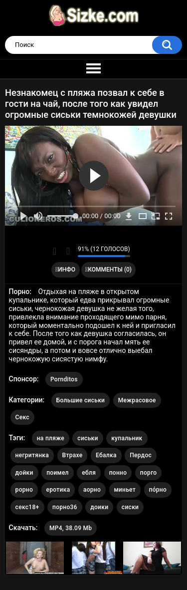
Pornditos (64, 379)
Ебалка (106, 455)
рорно (24, 489)
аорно (92, 489)
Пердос (141, 455)
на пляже (50, 438)
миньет (125, 489)
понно (118, 472)
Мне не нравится (67, 251)
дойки (24, 472)
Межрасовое (137, 400)
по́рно (158, 489)
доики (99, 507)
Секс (22, 417)
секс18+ (27, 507)
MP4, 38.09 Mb (70, 528)
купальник (126, 438)
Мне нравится (54, 251)
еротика (58, 489)
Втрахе (72, 455)
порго (148, 472)
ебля (89, 472)
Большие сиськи (80, 400)
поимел (57, 472)
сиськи (87, 438)
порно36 (64, 507)
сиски (130, 507)
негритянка (32, 455)
